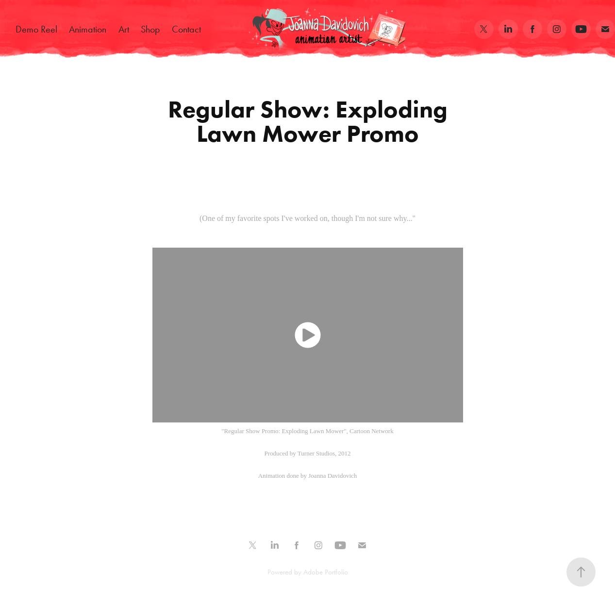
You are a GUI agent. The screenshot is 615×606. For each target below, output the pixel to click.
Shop (150, 29)
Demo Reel (36, 29)
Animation (87, 29)
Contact (186, 29)
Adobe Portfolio (325, 572)
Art (123, 29)
